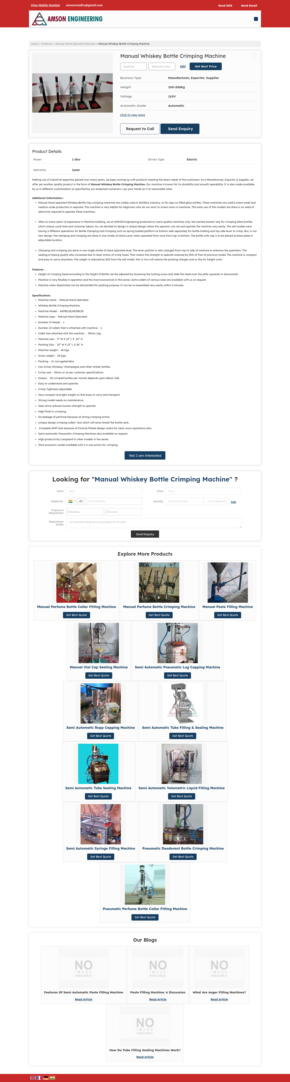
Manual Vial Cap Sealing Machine (99, 667)
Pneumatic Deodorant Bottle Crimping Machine (183, 848)
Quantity (158, 501)
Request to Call (140, 128)
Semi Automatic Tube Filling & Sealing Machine (183, 727)
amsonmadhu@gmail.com (84, 5)
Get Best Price (206, 66)
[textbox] (162, 66)
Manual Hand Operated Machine (75, 43)
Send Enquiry (180, 128)
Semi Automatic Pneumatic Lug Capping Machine (177, 667)
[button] (45, 5)
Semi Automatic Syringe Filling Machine (100, 848)
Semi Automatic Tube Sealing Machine (98, 788)
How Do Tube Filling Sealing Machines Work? (144, 1050)
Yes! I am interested (145, 455)
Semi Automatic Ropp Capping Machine (100, 727)
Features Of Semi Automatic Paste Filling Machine (83, 992)
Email (160, 491)
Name (60, 491)
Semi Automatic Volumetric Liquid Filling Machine (182, 788)
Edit (183, 66)
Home (34, 43)
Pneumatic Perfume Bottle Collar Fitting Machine (145, 909)
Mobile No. (57, 501)
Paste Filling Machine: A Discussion (157, 992)
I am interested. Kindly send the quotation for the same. (154, 523)
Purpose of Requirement (56, 512)
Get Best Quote (76, 615)
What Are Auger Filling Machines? (219, 992)
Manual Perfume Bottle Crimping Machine (159, 607)
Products (46, 43)
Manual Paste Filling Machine (227, 607)
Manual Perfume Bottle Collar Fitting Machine (76, 607)
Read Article (83, 999)
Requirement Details (56, 523)
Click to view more (132, 115)
